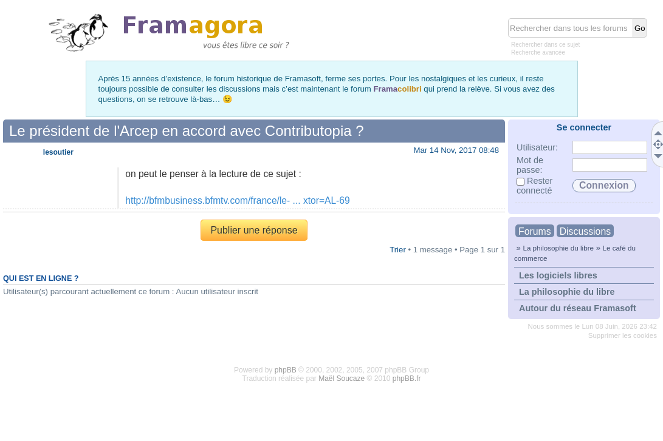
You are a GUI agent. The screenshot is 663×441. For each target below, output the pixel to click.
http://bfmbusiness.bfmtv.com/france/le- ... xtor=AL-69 (237, 200)
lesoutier (58, 152)
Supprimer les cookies (622, 335)
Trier (398, 249)
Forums (534, 231)
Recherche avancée (538, 52)
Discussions (585, 231)
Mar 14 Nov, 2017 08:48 (456, 150)
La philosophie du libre (558, 248)
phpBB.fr (407, 378)
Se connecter (584, 127)
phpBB (286, 370)
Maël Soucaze (341, 378)
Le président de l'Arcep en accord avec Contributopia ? (186, 131)
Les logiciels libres (558, 275)
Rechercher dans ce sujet (545, 44)
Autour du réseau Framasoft (577, 308)
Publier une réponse (253, 230)
